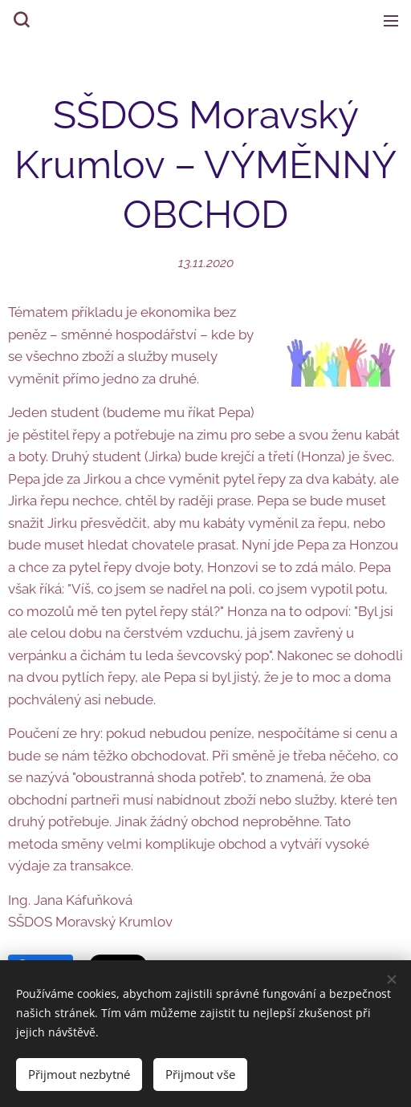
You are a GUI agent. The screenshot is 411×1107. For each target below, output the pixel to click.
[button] (20, 20)
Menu (391, 21)
